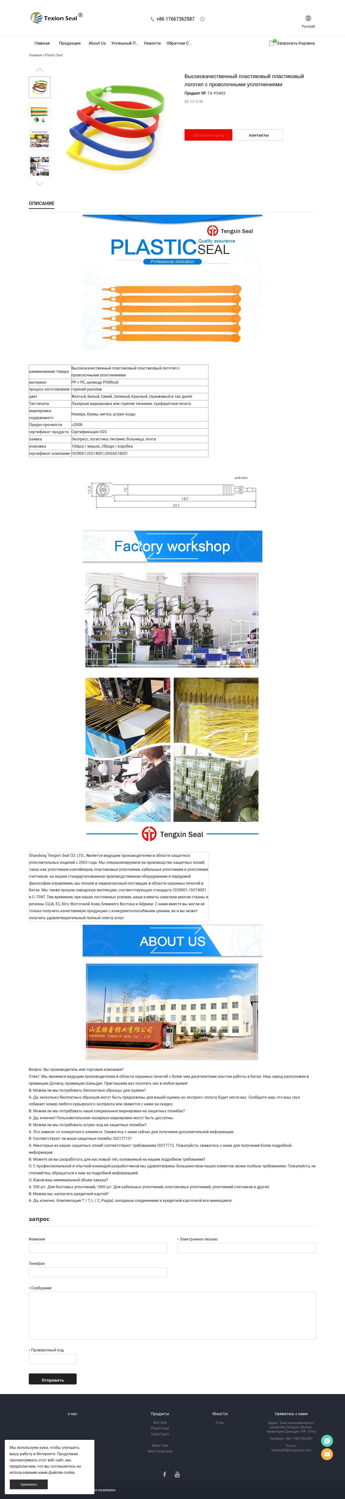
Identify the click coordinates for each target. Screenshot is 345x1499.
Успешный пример (124, 43)
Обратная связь (180, 43)
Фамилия (37, 1239)
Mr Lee (327, 1454)
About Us (97, 43)
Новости (152, 43)
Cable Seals (160, 1434)
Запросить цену (208, 135)
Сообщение (40, 1288)
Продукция (70, 43)
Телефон (37, 1263)
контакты (259, 135)
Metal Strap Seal (160, 1451)
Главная (42, 43)
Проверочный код (46, 1350)
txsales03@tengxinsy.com (291, 1450)
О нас (220, 1422)
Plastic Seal (54, 55)
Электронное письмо (197, 1239)
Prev (39, 70)
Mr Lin (327, 1441)
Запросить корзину (295, 43)
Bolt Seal (160, 1422)
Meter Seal (160, 1445)
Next (39, 184)
